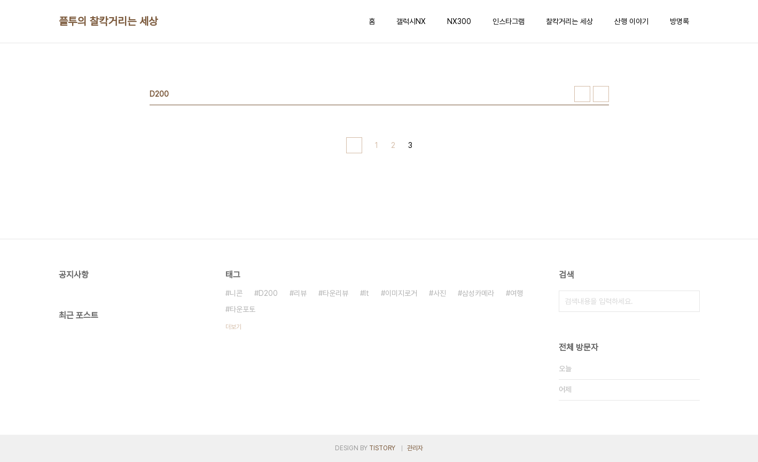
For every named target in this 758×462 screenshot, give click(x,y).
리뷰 (300, 293)
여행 (516, 293)
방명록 (679, 21)
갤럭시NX (411, 21)
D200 (268, 293)
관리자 (415, 448)
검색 (689, 301)
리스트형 (601, 94)
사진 (439, 293)
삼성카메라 (478, 293)
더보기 (233, 327)
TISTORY (382, 448)
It (366, 293)
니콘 (236, 293)
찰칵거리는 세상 (569, 21)
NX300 (459, 21)
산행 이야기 (631, 21)
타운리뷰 (335, 293)
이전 (354, 145)
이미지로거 (401, 293)
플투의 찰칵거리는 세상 (108, 21)
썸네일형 (582, 94)
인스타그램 (509, 21)
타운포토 (242, 309)
